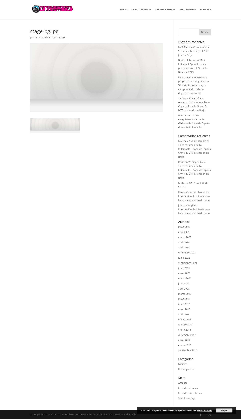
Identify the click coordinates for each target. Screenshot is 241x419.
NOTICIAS (205, 9)
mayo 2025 (184, 226)
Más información (204, 410)
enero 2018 (184, 329)
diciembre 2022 (187, 252)
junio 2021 (184, 268)
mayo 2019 (184, 298)
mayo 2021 (184, 273)
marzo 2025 (184, 237)
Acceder (182, 382)
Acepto (224, 410)
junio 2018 (184, 304)
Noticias (182, 364)
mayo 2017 (184, 340)
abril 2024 (183, 242)
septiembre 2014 (187, 350)
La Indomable (42, 37)
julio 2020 (183, 283)
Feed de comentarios (190, 393)
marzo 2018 (184, 319)
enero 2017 (184, 345)
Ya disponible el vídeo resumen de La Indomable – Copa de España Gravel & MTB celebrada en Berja (194, 148)
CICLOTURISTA (140, 9)
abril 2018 (183, 314)
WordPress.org (186, 398)
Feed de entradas (188, 388)
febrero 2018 (185, 324)
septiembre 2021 (187, 262)
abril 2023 (183, 247)
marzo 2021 (184, 278)
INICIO (123, 9)
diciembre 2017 (187, 334)
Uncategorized (186, 369)
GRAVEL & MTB (163, 9)
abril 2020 (183, 288)
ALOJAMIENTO (187, 9)
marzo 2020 (184, 293)
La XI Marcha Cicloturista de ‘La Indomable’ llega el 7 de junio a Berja (194, 51)
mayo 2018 (184, 309)
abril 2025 (183, 232)
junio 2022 (184, 257)
